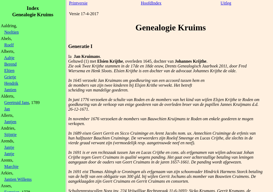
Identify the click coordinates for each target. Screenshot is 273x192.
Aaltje (9, 57)
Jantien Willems (18, 179)
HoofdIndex (151, 3)
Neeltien (11, 32)
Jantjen (10, 121)
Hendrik (11, 83)
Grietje (10, 77)
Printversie (78, 3)
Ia (69, 56)
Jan (7, 109)
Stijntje (10, 134)
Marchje (11, 166)
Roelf (9, 45)
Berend (10, 64)
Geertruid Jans (16, 102)
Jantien (10, 89)
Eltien (9, 70)
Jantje (9, 147)
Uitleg (225, 3)
